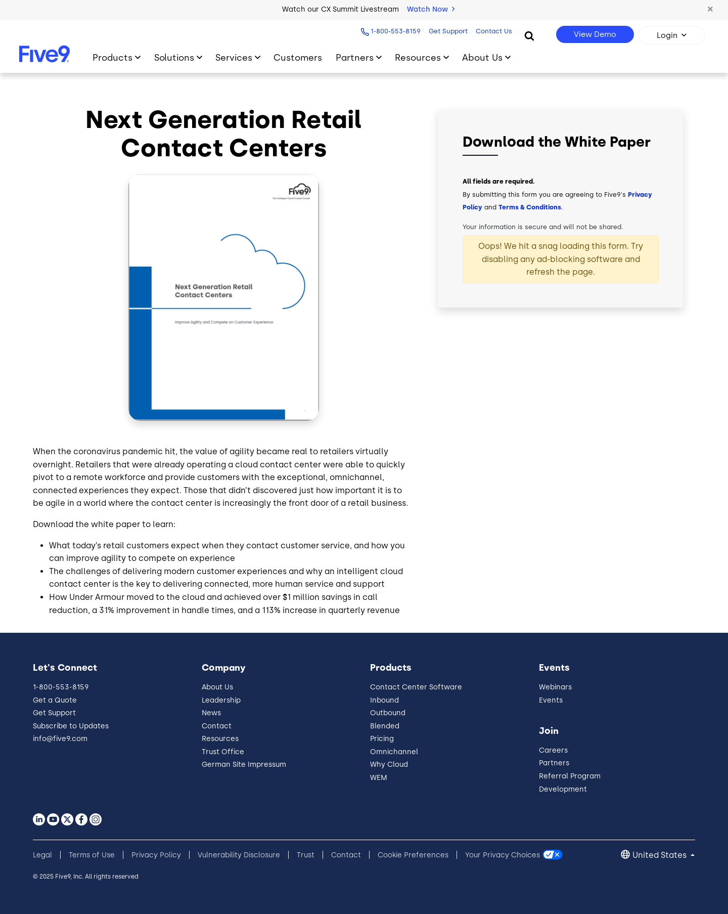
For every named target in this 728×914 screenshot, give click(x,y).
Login (667, 35)
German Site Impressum (244, 764)
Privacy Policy (156, 855)
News (211, 713)
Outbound (387, 713)
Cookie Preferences (413, 855)
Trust (305, 855)
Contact (217, 726)
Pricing (382, 738)
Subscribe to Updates (71, 726)
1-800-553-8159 (395, 31)
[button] (710, 9)
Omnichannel (394, 752)
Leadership (221, 700)
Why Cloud (389, 764)
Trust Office (223, 752)
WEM (378, 777)
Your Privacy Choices (502, 855)
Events (551, 700)
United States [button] (660, 855)
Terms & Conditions (529, 207)
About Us (217, 687)
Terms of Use (92, 855)
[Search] (529, 35)
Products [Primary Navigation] (112, 57)
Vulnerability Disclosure (239, 855)
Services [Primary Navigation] (233, 57)
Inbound (384, 700)
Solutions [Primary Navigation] (174, 57)
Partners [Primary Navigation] (355, 57)
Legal (42, 855)
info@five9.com (60, 738)
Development (563, 789)
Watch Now (430, 9)
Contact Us (493, 31)
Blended (384, 726)
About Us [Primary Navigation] (482, 57)
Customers (298, 57)
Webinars (555, 687)
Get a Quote (55, 700)
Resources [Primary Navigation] (418, 57)
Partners (554, 763)
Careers (553, 750)
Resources (220, 738)
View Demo (595, 34)
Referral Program (570, 776)
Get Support (447, 31)
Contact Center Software (416, 687)
